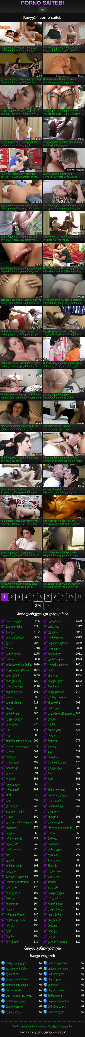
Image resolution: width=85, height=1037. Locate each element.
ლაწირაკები (56, 659)
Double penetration (17, 882)
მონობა (52, 838)
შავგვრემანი (14, 626)
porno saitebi (42, 3)
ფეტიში (10, 860)
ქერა (9, 643)
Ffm (50, 773)
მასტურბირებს (15, 686)
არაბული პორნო (16, 968)
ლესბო (10, 778)
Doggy (10, 648)
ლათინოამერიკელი (19, 822)
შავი (8, 735)
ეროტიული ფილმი (60, 827)
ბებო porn (12, 974)
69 (7, 855)
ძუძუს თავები (14, 865)
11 (80, 597)
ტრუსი (52, 719)
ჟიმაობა (53, 985)
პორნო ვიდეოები (17, 985)
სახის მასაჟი (55, 806)
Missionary (54, 653)
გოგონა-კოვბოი (58, 664)
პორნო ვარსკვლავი (19, 740)
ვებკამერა (54, 914)
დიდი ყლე (54, 730)
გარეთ (10, 751)
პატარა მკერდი (58, 643)
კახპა (9, 697)
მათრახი (53, 844)
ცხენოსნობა (55, 637)
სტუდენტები (13, 784)
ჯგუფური (53, 887)
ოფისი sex (54, 871)
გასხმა (52, 724)
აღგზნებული (14, 692)
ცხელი (10, 708)
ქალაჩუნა (12, 806)
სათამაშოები (14, 702)
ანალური (54, 702)
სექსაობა (53, 626)
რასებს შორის (57, 762)
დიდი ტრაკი (56, 909)
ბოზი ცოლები (56, 789)
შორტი (52, 931)
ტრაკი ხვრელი (15, 914)
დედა (9, 773)
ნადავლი (54, 648)
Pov (8, 730)
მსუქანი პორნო (57, 990)
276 (38, 605)
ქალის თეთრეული (18, 746)
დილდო (53, 811)
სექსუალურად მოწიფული (20, 664)
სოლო (52, 735)
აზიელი (53, 675)
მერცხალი (12, 941)
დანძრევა (12, 768)
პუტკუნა (11, 871)
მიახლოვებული (58, 795)
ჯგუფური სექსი (15, 811)
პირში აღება (14, 621)
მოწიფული (55, 849)
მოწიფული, (55, 995)
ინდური (53, 817)
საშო (51, 670)
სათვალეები (56, 893)
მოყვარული (55, 681)
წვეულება (12, 903)
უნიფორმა (54, 920)
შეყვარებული (14, 719)
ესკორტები (55, 979)
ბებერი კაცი (55, 903)
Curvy (9, 817)
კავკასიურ (54, 800)
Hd (49, 784)
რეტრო (10, 833)
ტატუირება (55, 768)
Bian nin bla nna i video (20, 995)
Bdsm (51, 833)
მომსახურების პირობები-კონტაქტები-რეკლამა (42, 1026)
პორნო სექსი (56, 974)
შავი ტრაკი (13, 893)
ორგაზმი (53, 898)
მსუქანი (10, 909)
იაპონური (54, 708)
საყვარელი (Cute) (17, 670)
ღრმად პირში (57, 697)
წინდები (53, 925)
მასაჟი (52, 936)
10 (71, 597)
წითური (53, 757)
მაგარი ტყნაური (58, 1001)
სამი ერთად (13, 681)
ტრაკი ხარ (12, 789)
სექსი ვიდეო (14, 1012)
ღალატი (53, 876)
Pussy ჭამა (54, 860)
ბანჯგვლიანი (56, 692)
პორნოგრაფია (15, 1001)
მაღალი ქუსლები (17, 876)
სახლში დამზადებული (62, 713)
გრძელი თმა (14, 838)
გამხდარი (12, 762)
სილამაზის (12, 675)
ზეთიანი (53, 855)
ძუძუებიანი (54, 621)
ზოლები (11, 757)
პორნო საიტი (14, 1006)
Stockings (54, 686)
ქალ (8, 800)
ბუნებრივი (12, 713)
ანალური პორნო (16, 979)
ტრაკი (10, 632)
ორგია (10, 925)
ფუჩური (53, 632)
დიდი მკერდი (15, 637)
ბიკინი (10, 936)
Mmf (8, 795)
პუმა (8, 931)
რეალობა (12, 844)
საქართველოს (15, 920)
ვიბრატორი (13, 849)
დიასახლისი (56, 822)
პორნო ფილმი (57, 963)
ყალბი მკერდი (57, 941)
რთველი (11, 827)
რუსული (11, 898)
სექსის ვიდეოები (58, 968)
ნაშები (10, 659)
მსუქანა (52, 865)
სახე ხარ (11, 887)
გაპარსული (13, 653)
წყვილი (53, 740)
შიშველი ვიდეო (16, 963)
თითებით (12, 724)
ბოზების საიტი (57, 1006)
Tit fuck (52, 882)
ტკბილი (53, 746)
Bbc (50, 751)
